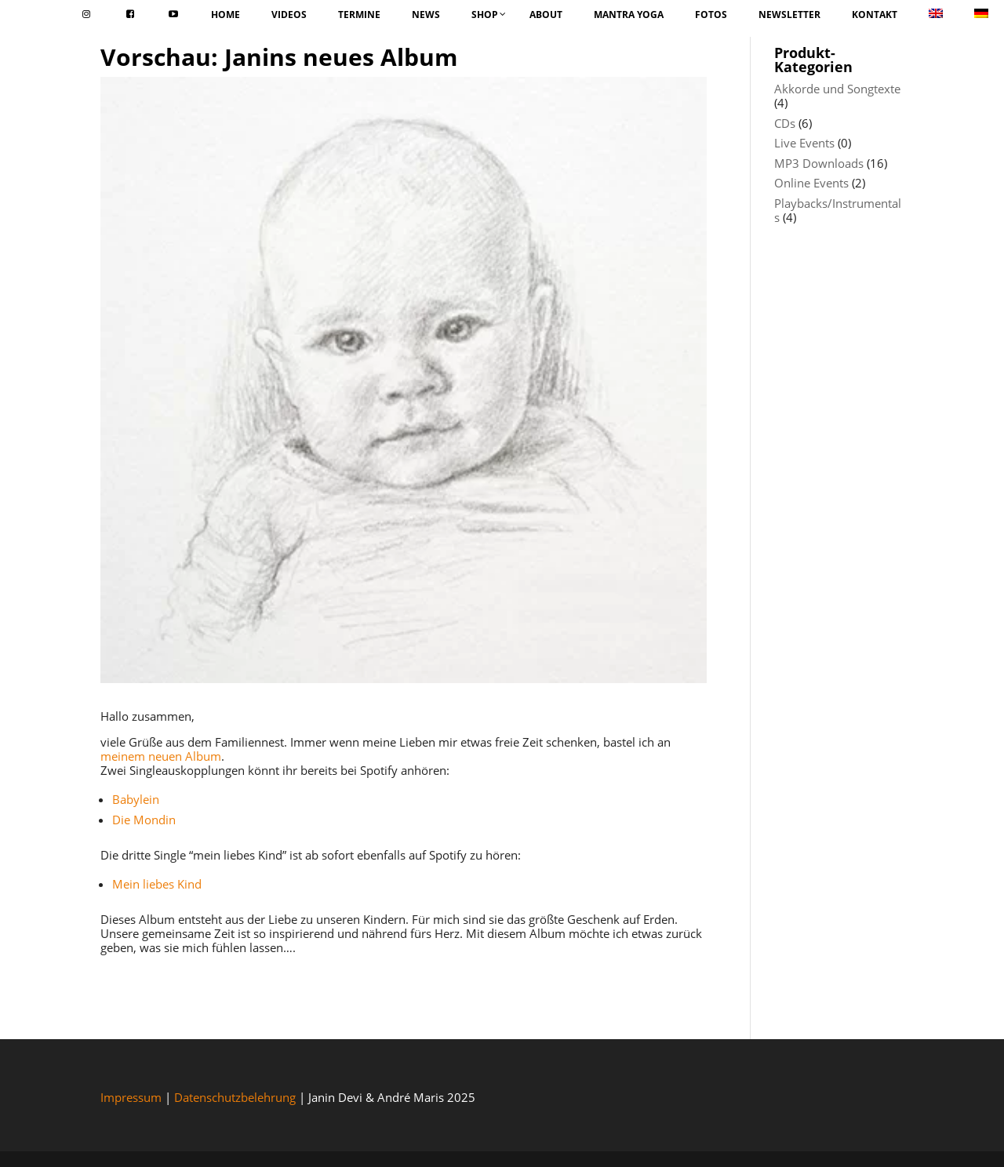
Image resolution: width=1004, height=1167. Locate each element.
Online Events (811, 183)
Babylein (135, 799)
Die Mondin (144, 819)
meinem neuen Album (160, 756)
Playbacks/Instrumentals (837, 210)
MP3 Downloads (819, 163)
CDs (784, 123)
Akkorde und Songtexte (837, 88)
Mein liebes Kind (157, 884)
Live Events (804, 143)
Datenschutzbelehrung (235, 1097)
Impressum (131, 1097)
